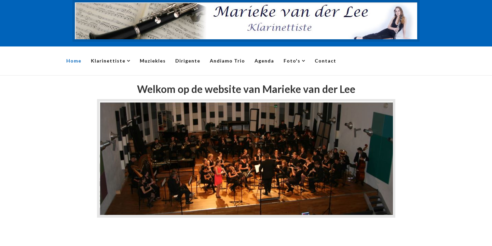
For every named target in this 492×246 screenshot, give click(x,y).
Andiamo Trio (227, 61)
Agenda (264, 61)
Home (73, 61)
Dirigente (187, 61)
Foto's (292, 61)
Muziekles (153, 61)
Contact (325, 61)
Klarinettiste (108, 61)
